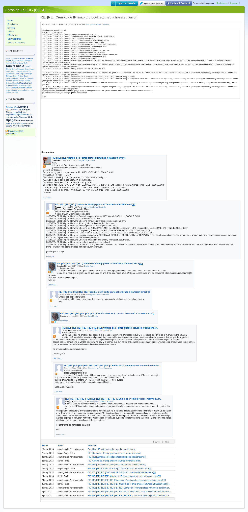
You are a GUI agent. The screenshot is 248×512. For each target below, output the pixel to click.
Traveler (23, 117)
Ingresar (234, 3)
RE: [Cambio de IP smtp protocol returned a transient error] (114, 453)
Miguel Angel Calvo (87, 160)
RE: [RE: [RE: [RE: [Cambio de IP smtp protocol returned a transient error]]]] (95, 204)
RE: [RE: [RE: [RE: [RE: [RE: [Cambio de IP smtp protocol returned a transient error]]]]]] (104, 292)
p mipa (31, 90)
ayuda (23, 123)
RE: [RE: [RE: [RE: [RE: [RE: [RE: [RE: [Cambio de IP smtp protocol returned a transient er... (110, 328)
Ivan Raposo (21, 74)
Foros (10, 20)
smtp (21, 126)
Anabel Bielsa (12, 63)
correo (30, 123)
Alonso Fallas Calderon (22, 61)
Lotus (15, 112)
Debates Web (12, 107)
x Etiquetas (12, 35)
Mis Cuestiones (14, 39)
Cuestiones (13, 24)
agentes (16, 123)
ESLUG (9, 110)
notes (16, 126)
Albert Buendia (12, 58)
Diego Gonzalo (18, 69)
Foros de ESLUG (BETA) (25, 10)
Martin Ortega (18, 81)
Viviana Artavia (25, 88)
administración (25, 120)
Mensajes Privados (16, 42)
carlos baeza (11, 90)
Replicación (21, 115)
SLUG (30, 115)
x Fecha (11, 28)
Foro (21, 110)
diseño (9, 126)
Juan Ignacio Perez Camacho (97, 24)
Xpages (11, 120)
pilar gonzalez (12, 92)
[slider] (34, 55)
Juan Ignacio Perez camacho (97, 295)
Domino (23, 106)
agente (9, 123)
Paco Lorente (12, 88)
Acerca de (11, 134)
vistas (27, 126)
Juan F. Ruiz (18, 76)
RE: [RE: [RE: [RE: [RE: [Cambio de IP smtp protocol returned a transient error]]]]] (100, 263)
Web (30, 117)
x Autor (11, 31)
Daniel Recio (15, 66)
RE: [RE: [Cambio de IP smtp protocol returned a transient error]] (117, 457)
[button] (14, 51)
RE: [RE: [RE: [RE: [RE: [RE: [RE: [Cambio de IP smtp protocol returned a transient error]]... (108, 313)
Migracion (10, 115)
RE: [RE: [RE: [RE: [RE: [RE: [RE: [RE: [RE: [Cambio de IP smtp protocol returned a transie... (112, 365)
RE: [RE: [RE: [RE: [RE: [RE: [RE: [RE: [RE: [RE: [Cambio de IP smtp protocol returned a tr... (113, 399)
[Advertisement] (20, 189)
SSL (8, 117)
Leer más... (47, 197)
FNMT (15, 110)
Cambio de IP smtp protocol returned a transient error (111, 449)
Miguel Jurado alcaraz (21, 85)
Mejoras (22, 112)
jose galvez (23, 90)
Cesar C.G (22, 63)
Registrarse (222, 3)
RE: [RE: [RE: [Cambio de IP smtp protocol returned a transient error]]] (89, 158)
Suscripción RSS (14, 131)
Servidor (14, 117)
